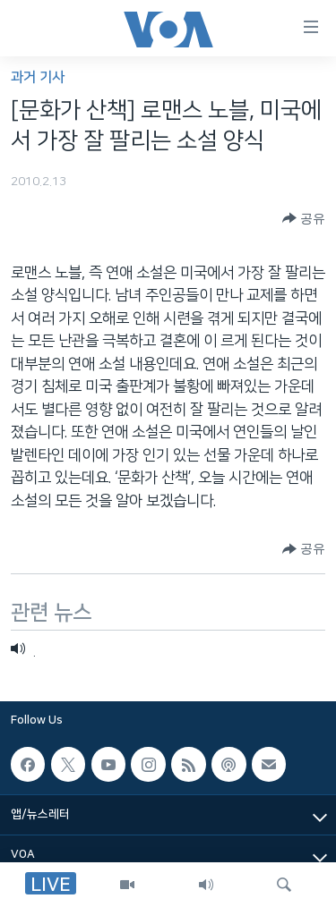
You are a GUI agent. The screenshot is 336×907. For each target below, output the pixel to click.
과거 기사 (38, 77)
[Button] (303, 218)
